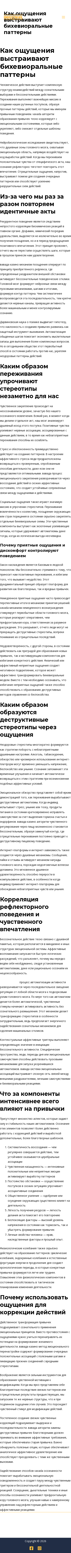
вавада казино (9, 982)
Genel (8, 39)
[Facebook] (31, 1548)
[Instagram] (39, 1548)
